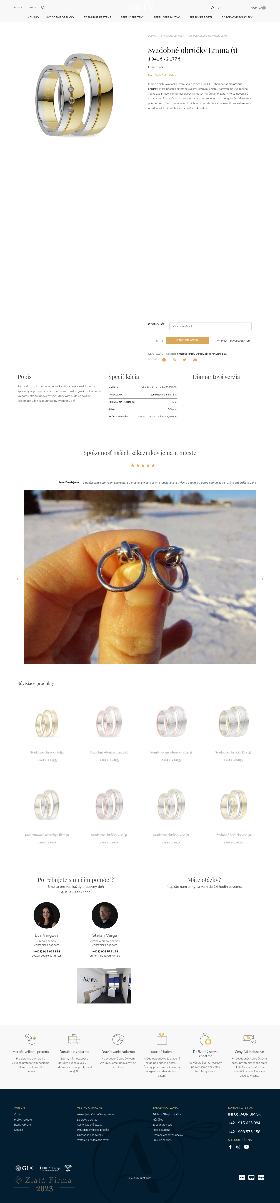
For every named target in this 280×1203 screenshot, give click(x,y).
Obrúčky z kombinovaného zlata (208, 31)
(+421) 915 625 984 (46, 947)
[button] (233, 337)
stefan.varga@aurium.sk (105, 952)
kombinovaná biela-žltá (164, 390)
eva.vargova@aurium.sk (46, 952)
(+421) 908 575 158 (104, 947)
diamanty (245, 99)
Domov (152, 31)
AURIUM (135, 1173)
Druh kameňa (156, 319)
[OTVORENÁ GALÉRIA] (76, 90)
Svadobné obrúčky (172, 31)
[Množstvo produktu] (157, 337)
